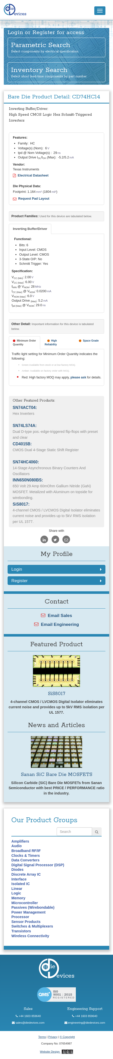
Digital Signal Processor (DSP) (37, 865)
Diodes (17, 869)
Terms (42, 1036)
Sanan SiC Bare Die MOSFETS (56, 774)
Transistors (21, 931)
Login (56, 569)
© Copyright (67, 1036)
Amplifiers (20, 841)
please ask (79, 377)
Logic (16, 893)
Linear (16, 889)
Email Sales (56, 615)
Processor (20, 917)
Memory (18, 898)
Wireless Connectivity (30, 936)
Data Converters (25, 860)
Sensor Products (25, 922)
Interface (19, 879)
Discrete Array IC (26, 874)
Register (56, 580)
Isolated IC (20, 884)
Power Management (28, 912)
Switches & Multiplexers (32, 926)
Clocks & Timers (25, 856)
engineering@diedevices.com (84, 1022)
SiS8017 (56, 693)
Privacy (53, 1036)
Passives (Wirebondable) (32, 907)
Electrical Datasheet (31, 175)
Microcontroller (24, 903)
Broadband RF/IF (26, 851)
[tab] (30, 229)
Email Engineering (56, 624)
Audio (16, 846)
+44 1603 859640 (28, 1016)
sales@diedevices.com (28, 1022)
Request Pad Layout (31, 198)
